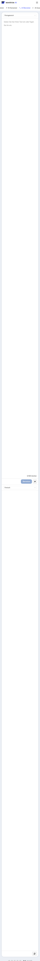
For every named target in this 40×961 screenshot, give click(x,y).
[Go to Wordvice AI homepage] (9, 2)
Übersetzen (26, 481)
